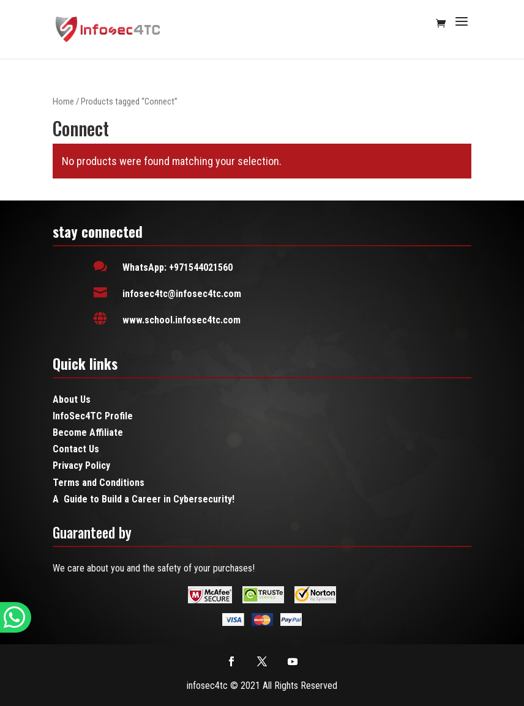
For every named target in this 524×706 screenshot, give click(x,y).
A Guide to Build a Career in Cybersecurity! (143, 499)
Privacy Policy (81, 465)
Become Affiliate (88, 432)
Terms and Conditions (98, 482)
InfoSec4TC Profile (93, 416)
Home (63, 101)
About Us (72, 399)
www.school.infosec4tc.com (181, 320)
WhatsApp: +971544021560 (177, 267)
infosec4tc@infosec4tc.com (181, 294)
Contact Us (76, 449)
